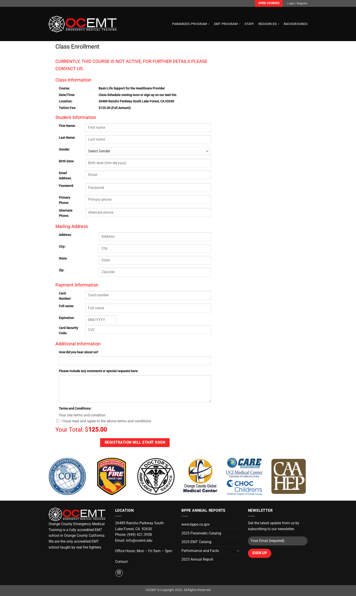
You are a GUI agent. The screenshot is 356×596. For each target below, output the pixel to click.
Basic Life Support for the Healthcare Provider (132, 88)
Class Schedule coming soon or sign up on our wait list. (138, 95)
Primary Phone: (64, 200)
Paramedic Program (191, 24)
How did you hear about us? (78, 352)
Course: (64, 88)
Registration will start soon (135, 442)
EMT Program (227, 24)
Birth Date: (66, 161)
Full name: (66, 306)
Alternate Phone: (65, 213)
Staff (249, 24)
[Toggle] (238, 550)
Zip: (61, 270)
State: (63, 258)
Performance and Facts (200, 551)
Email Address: (65, 175)
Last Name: (67, 138)
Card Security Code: (68, 330)
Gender (64, 149)
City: (62, 247)
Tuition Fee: (67, 108)
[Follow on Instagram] (119, 573)
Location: (65, 101)
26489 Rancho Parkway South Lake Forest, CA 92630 (136, 101)
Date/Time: (67, 95)
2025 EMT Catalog (196, 542)
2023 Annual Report (197, 559)
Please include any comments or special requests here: (98, 371)
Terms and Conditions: (75, 409)
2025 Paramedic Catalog (201, 533)
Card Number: (65, 296)
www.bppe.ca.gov (195, 524)
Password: (66, 186)
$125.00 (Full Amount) (115, 108)
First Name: (67, 126)
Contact (121, 561)
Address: (65, 235)
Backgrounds (295, 24)
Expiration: (66, 318)
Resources (269, 24)
